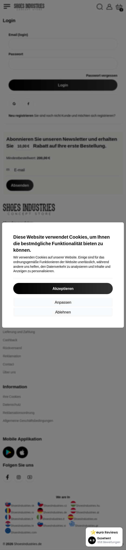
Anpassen (63, 302)
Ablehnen (63, 312)
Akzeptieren (63, 288)
